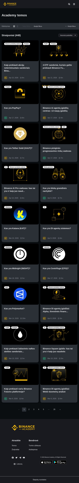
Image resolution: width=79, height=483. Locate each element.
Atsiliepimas (33, 449)
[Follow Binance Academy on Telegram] (20, 458)
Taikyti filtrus (26, 26)
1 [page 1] (24, 409)
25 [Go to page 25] (54, 409)
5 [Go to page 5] (43, 409)
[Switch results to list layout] (17, 26)
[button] (74, 4)
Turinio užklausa (35, 445)
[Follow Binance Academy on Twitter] (16, 457)
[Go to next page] (60, 409)
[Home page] (9, 4)
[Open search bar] (68, 4)
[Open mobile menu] (74, 4)
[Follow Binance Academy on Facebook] (13, 458)
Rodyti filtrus (70, 26)
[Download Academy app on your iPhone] (46, 462)
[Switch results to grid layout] (14, 26)
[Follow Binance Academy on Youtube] (24, 457)
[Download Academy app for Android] (59, 462)
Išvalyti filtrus (38, 26)
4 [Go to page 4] (38, 409)
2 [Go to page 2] (28, 409)
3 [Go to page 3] (33, 409)
